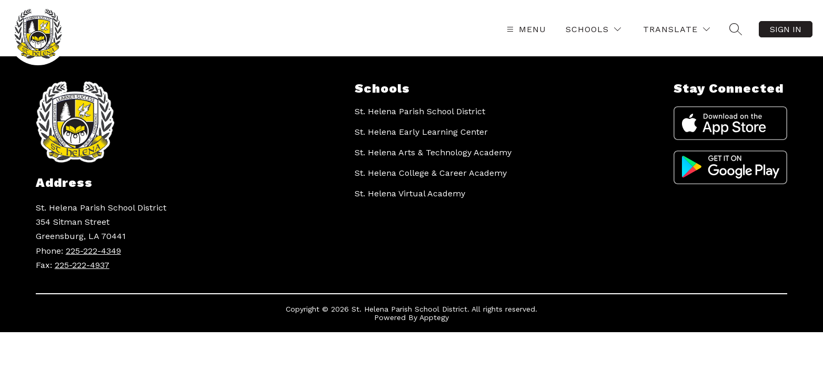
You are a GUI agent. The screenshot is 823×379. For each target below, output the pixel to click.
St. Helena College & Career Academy (431, 173)
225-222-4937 (82, 265)
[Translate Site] (676, 29)
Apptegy (434, 317)
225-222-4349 (93, 251)
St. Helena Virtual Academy (410, 193)
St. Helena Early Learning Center (421, 132)
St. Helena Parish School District (420, 111)
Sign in (785, 29)
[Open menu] (525, 29)
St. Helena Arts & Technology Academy (433, 152)
